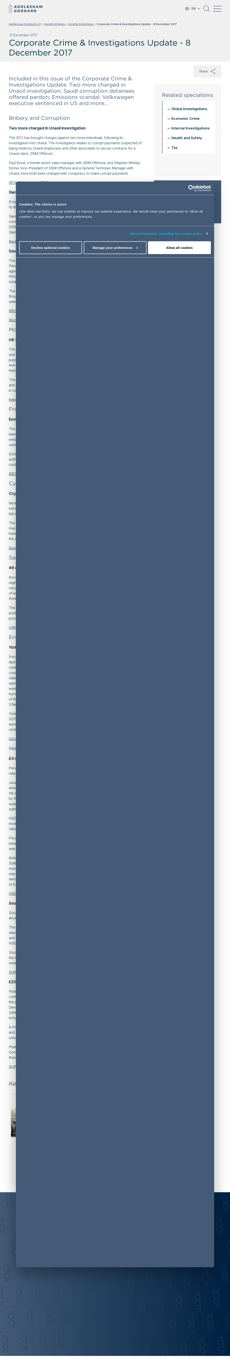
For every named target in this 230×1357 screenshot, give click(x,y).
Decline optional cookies (50, 247)
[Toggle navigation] (217, 9)
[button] (206, 10)
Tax (174, 147)
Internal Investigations (190, 128)
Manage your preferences (115, 247)
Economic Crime (185, 118)
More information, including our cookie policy (166, 233)
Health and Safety (186, 138)
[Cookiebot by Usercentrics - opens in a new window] (191, 188)
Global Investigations (189, 109)
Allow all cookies (179, 247)
